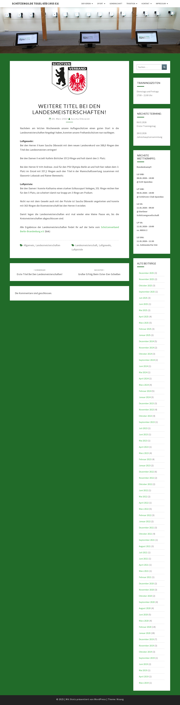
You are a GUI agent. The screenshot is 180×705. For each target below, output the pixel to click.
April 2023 (143, 447)
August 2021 (145, 546)
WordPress (100, 699)
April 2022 (143, 502)
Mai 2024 (143, 372)
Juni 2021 (143, 558)
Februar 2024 (145, 391)
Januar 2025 (144, 335)
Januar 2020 (144, 633)
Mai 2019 (143, 670)
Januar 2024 (144, 397)
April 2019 (143, 676)
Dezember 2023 (146, 403)
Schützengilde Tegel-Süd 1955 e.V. (35, 3)
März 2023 (144, 453)
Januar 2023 (144, 465)
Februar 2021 (145, 577)
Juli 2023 (143, 428)
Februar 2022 (145, 515)
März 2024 (144, 384)
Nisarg (120, 699)
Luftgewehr (105, 245)
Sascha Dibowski (80, 119)
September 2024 (147, 360)
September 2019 (147, 658)
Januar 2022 (144, 521)
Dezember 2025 (146, 273)
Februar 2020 (145, 626)
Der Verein (86, 3)
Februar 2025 (145, 328)
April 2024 (143, 378)
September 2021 (147, 540)
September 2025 (147, 291)
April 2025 (143, 316)
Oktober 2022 (145, 484)
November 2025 (146, 279)
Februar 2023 (145, 459)
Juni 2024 (143, 366)
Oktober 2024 (145, 353)
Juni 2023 (143, 434)
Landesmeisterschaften (48, 245)
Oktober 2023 (145, 415)
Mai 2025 (143, 310)
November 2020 (146, 589)
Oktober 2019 (145, 651)
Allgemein (29, 245)
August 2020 (145, 608)
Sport (100, 3)
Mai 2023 (143, 440)
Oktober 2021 (145, 533)
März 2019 (144, 682)
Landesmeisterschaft (86, 245)
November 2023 (146, 409)
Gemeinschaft (116, 3)
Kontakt (145, 3)
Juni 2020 (143, 614)
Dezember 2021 (146, 527)
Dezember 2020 (146, 583)
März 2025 (144, 322)
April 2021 (143, 564)
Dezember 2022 (146, 471)
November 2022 (146, 477)
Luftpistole (77, 249)
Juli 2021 (143, 552)
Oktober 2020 (145, 595)
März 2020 (144, 620)
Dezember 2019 (146, 639)
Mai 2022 (143, 496)
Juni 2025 (143, 304)
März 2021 (144, 571)
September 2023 (147, 422)
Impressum (161, 3)
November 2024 (146, 347)
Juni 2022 (143, 490)
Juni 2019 (143, 664)
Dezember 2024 (146, 341)
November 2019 (146, 645)
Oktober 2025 (145, 285)
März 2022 (144, 508)
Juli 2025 (143, 297)
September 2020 (147, 602)
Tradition (130, 3)
